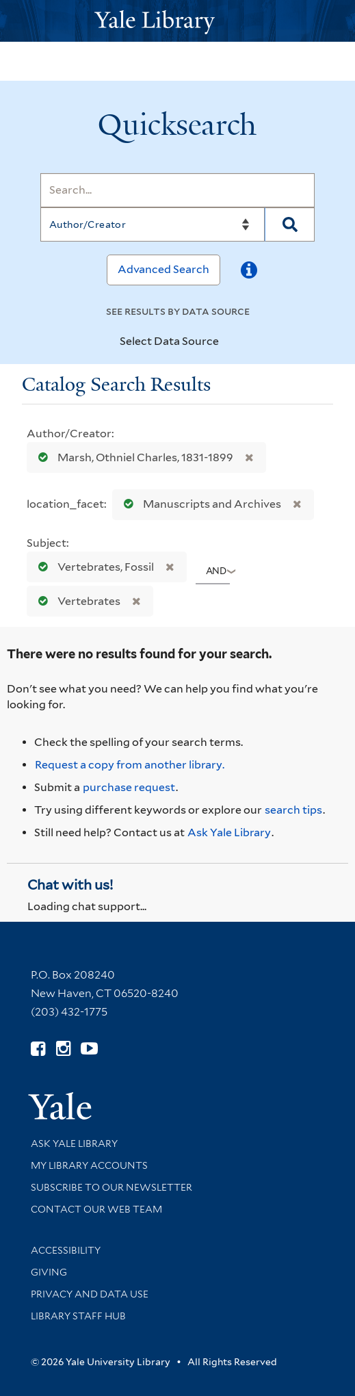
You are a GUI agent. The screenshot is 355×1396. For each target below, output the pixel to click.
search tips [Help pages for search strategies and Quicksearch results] (293, 809)
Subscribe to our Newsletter (111, 1187)
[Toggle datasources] (230, 342)
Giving (49, 1272)
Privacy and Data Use (89, 1294)
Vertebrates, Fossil (93, 566)
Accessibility (66, 1250)
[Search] (177, 190)
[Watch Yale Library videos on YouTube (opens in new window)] (89, 1048)
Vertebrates (76, 601)
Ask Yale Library (229, 832)
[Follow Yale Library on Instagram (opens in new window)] (63, 1048)
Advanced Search (163, 269)
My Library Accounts (89, 1165)
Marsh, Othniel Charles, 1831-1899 (132, 457)
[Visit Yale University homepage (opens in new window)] (59, 1101)
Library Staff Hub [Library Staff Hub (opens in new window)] (78, 1315)
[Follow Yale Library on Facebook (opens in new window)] (38, 1048)
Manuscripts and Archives (199, 503)
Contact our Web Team (96, 1209)
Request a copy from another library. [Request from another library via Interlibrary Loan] (129, 764)
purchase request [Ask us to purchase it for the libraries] (129, 787)
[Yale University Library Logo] (177, 20)
